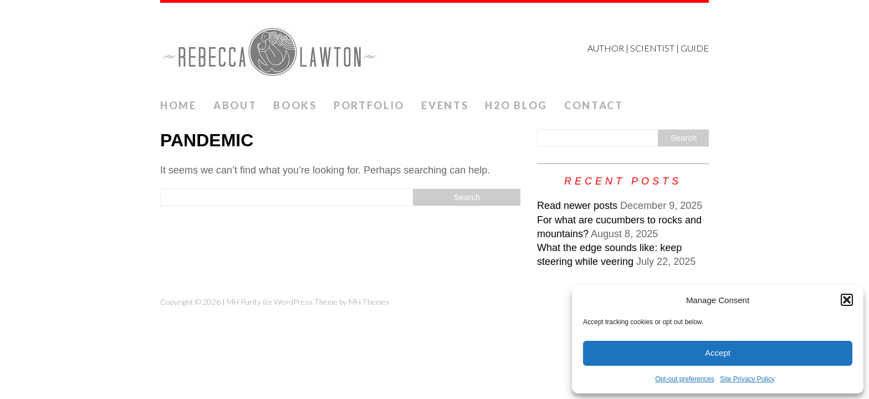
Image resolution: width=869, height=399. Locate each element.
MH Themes (369, 301)
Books (295, 105)
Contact (593, 105)
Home (178, 105)
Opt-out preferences (684, 379)
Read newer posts (577, 205)
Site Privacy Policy (747, 379)
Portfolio (369, 105)
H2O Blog (516, 105)
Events (444, 105)
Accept (717, 352)
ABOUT (235, 105)
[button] (846, 299)
